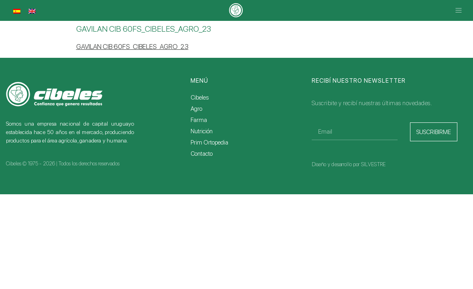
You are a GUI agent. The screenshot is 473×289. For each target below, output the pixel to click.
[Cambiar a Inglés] (32, 11)
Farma (199, 120)
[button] (459, 11)
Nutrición (202, 131)
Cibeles (200, 97)
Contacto (202, 153)
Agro (196, 108)
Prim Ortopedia (209, 142)
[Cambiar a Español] (16, 11)
